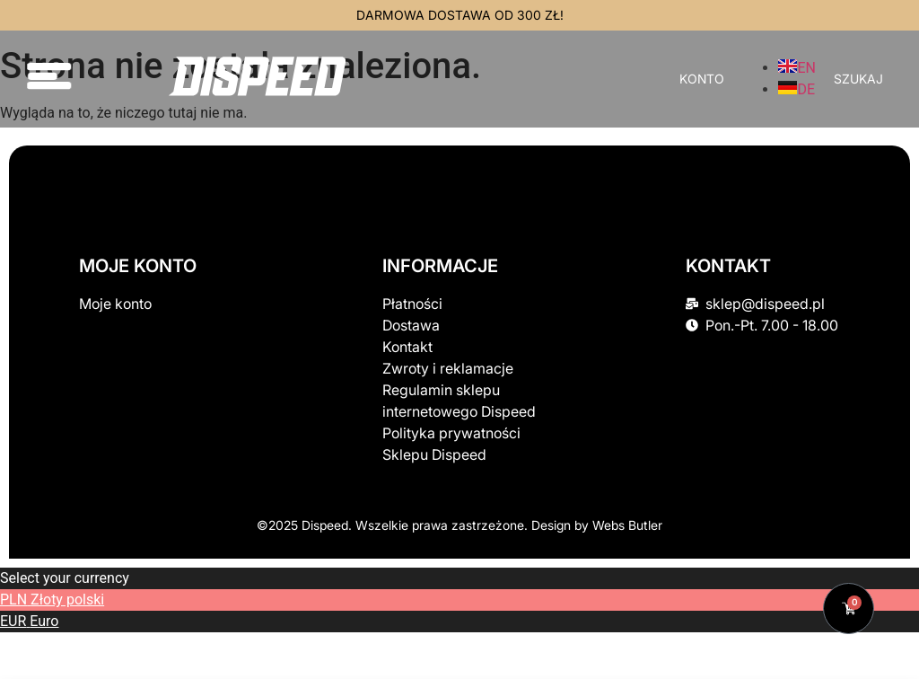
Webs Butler (627, 525)
